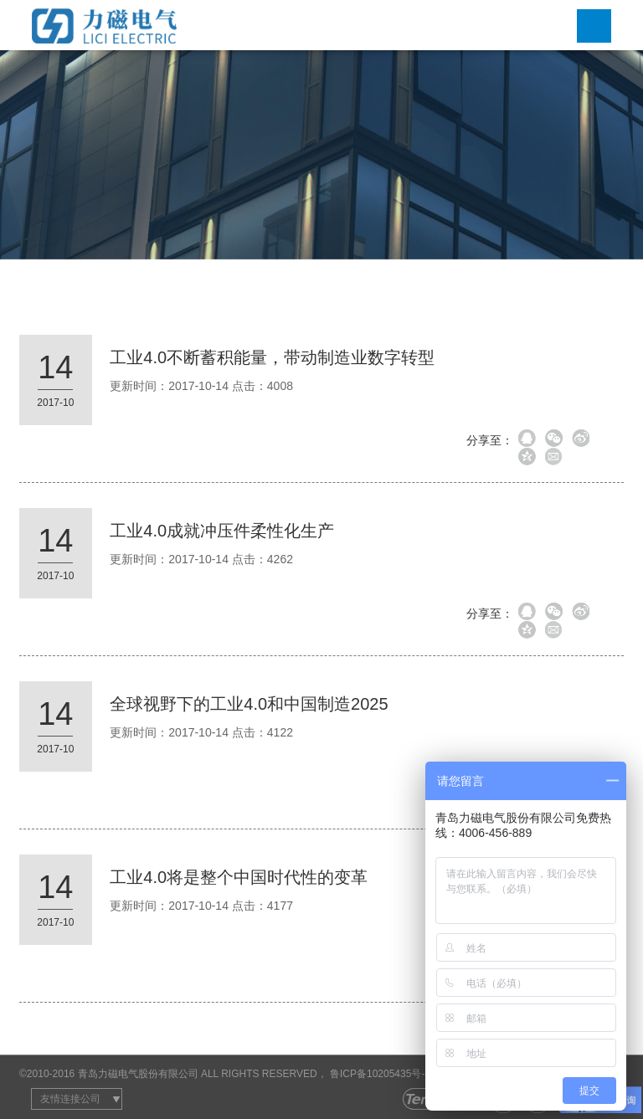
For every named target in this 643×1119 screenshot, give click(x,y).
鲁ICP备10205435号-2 (380, 1074)
